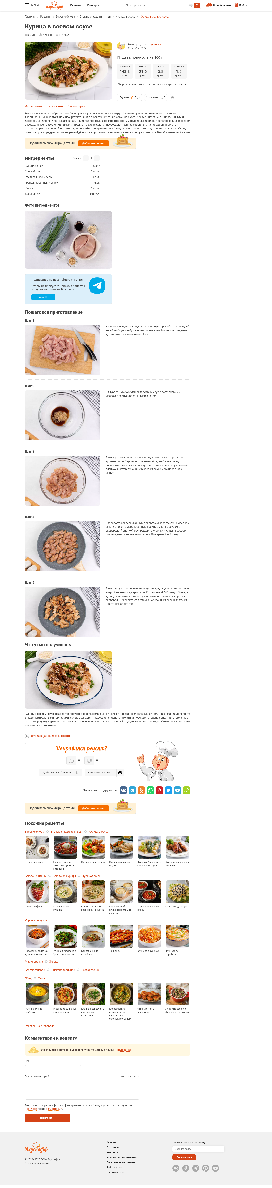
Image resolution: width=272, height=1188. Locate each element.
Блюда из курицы (64, 876)
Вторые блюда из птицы (95, 16)
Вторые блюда (65, 16)
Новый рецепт (222, 5)
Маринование (34, 961)
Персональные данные (121, 1166)
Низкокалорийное (63, 970)
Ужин (41, 978)
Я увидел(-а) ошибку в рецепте (50, 736)
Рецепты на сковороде (39, 1026)
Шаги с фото (54, 106)
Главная (30, 16)
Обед (28, 978)
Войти (240, 5)
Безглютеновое (35, 970)
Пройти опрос (115, 1176)
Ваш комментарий (37, 1076)
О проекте (113, 1150)
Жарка (53, 961)
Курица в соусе (125, 16)
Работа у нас (114, 1171)
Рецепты (75, 5)
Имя (28, 1060)
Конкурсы (93, 5)
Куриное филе (91, 876)
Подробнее (124, 1049)
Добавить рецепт (93, 143)
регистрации (54, 1112)
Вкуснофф (154, 44)
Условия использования (122, 1160)
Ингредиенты (33, 106)
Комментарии (76, 106)
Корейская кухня (36, 920)
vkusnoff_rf (43, 297)
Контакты (113, 1155)
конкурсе (31, 1112)
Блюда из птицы (35, 876)
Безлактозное (90, 970)
